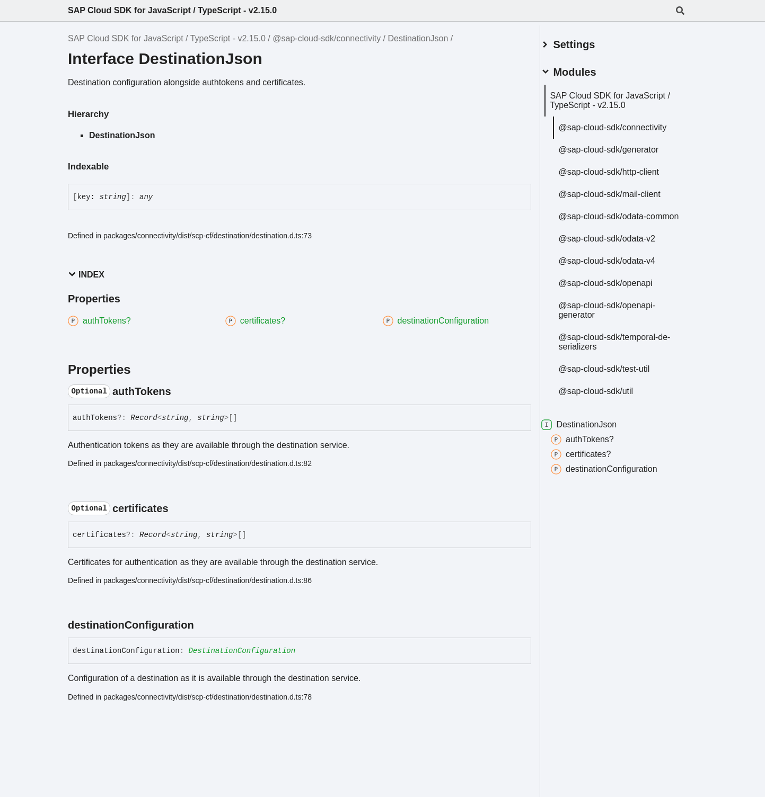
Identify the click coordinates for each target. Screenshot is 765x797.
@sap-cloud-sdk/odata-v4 (619, 266)
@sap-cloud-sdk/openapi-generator (619, 315)
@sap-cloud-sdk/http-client (621, 167)
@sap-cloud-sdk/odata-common (615, 217)
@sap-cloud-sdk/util (608, 396)
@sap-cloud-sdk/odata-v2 (619, 243)
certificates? (593, 459)
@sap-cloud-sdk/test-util (616, 374)
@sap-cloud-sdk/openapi (618, 288)
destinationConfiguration (617, 474)
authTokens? (595, 445)
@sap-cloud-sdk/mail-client (622, 189)
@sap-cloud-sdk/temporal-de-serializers (621, 347)
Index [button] (86, 274)
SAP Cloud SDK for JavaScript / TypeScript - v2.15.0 (172, 10)
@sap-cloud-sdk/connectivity (326, 38)
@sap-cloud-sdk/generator (621, 145)
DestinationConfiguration (241, 651)
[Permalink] (180, 391)
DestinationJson (418, 38)
